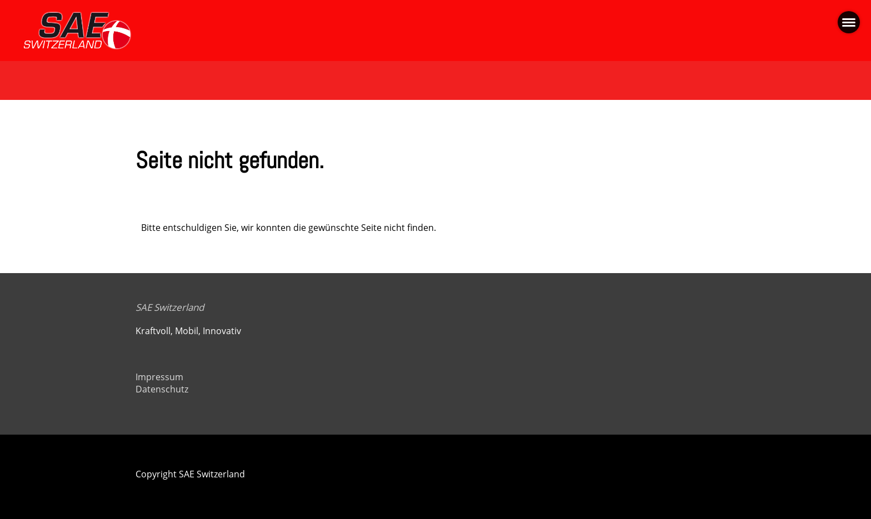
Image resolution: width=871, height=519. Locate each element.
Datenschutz (162, 389)
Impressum (159, 377)
